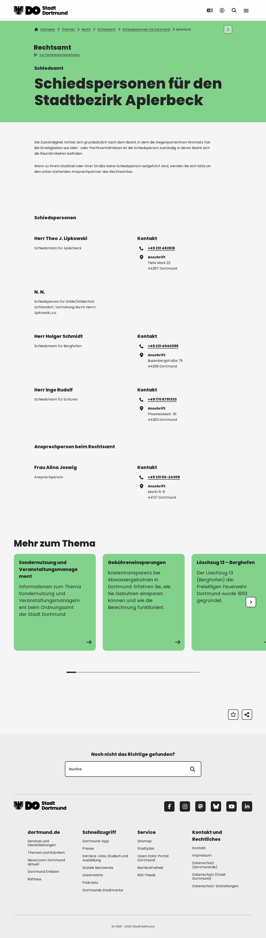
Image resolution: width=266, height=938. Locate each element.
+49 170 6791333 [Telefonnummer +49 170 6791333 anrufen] (158, 399)
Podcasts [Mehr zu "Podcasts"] (90, 882)
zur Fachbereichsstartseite (57, 55)
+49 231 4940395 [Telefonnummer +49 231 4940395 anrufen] (159, 345)
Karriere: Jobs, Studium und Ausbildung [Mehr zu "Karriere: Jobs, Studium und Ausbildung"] (105, 858)
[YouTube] (231, 806)
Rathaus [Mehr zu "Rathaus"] (34, 879)
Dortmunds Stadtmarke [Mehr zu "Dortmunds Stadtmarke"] (102, 890)
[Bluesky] (216, 806)
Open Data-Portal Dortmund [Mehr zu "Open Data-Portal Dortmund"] (152, 858)
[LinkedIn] (247, 806)
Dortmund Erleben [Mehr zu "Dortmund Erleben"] (43, 871)
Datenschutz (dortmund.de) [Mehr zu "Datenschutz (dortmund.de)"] (204, 865)
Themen (68, 29)
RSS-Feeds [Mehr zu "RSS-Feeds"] (146, 875)
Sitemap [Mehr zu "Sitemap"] (144, 841)
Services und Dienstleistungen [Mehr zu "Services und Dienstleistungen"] (42, 843)
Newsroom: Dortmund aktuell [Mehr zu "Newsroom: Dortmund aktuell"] (46, 862)
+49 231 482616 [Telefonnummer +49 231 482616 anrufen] (157, 248)
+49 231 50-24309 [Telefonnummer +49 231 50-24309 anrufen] (160, 477)
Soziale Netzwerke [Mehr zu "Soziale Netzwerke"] (97, 867)
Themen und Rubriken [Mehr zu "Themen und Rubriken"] (46, 852)
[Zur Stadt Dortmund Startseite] (41, 10)
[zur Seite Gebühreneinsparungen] (144, 602)
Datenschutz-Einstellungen (215, 886)
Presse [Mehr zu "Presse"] (88, 848)
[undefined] (251, 602)
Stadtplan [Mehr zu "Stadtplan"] (145, 848)
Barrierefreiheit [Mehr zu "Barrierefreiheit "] (150, 867)
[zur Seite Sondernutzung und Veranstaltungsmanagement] (55, 602)
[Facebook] (169, 806)
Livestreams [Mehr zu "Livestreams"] (92, 875)
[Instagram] (185, 806)
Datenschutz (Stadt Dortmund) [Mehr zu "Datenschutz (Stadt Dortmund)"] (209, 876)
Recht (86, 29)
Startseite (45, 29)
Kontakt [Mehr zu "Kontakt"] (199, 848)
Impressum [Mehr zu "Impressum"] (201, 855)
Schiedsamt (107, 29)
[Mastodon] (200, 806)
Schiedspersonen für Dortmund (146, 29)
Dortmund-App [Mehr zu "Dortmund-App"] (95, 841)
